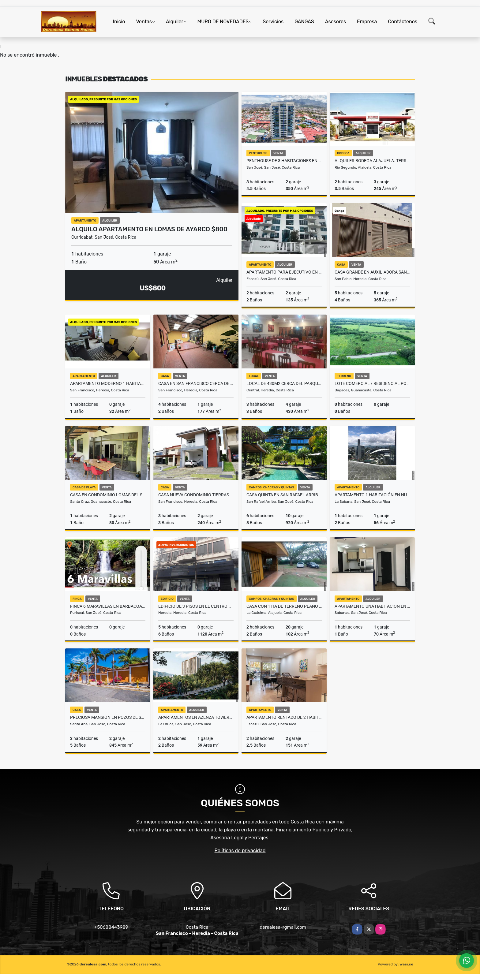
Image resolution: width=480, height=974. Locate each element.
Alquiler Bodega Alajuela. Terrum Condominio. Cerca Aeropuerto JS (372, 160)
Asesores (335, 21)
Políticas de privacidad (240, 850)
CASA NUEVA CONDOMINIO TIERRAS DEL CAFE (196, 494)
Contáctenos (402, 21)
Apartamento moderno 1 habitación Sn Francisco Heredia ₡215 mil (107, 383)
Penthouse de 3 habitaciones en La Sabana (284, 160)
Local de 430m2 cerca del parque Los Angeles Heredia (284, 383)
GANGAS (304, 21)
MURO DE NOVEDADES (223, 21)
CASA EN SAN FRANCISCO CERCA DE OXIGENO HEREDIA (196, 383)
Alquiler (174, 21)
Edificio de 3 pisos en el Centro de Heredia (196, 606)
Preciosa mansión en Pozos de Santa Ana (107, 717)
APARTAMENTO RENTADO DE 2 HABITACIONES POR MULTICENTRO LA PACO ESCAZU (284, 717)
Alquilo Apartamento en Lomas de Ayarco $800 (149, 229)
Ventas (144, 21)
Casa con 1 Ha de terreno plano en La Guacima (284, 606)
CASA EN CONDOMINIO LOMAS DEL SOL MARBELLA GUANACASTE (107, 494)
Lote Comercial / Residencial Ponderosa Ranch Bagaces (372, 383)
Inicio (119, 21)
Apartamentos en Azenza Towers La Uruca (196, 717)
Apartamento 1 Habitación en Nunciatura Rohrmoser (372, 494)
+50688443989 (111, 927)
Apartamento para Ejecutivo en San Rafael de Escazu (284, 272)
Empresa (367, 21)
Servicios (273, 21)
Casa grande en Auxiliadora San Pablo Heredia (372, 272)
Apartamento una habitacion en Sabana (372, 606)
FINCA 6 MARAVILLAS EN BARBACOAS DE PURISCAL (107, 606)
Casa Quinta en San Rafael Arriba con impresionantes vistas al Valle (284, 494)
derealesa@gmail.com (283, 927)
